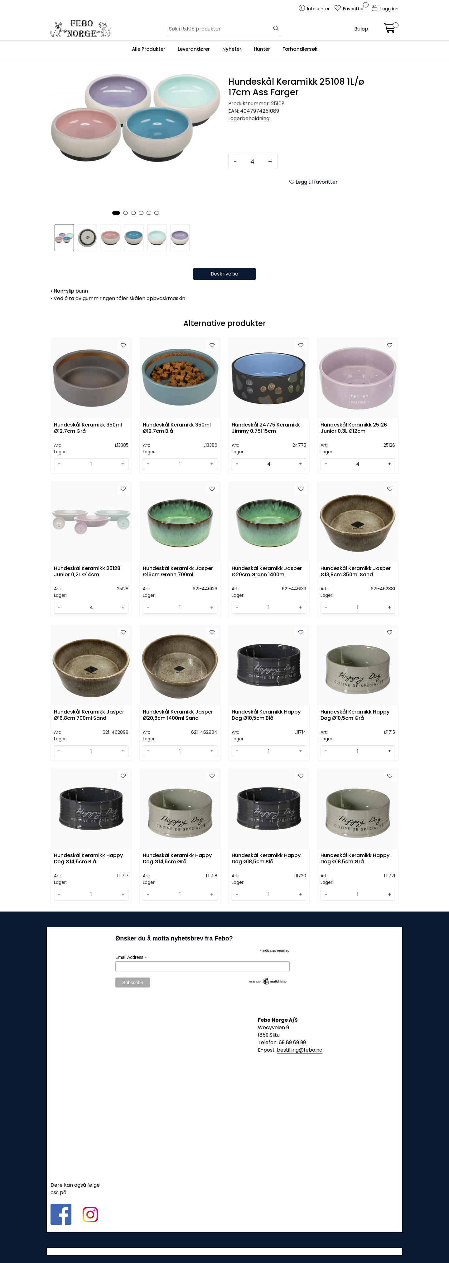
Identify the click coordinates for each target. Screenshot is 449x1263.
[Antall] (252, 161)
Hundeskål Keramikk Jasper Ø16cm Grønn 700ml (178, 571)
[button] (116, 213)
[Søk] (220, 29)
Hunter (262, 49)
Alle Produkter (148, 49)
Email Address (131, 957)
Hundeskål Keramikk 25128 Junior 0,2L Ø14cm (87, 571)
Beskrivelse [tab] (224, 273)
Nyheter (231, 49)
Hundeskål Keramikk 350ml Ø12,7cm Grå (88, 428)
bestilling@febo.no (299, 1049)
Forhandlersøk (299, 49)
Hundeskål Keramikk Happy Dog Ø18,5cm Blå (266, 858)
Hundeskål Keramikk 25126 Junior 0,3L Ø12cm (354, 428)
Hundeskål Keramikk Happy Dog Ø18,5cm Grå (355, 858)
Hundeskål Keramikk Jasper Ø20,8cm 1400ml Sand (178, 715)
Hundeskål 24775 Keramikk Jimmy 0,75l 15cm (266, 428)
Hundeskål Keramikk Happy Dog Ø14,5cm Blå (88, 858)
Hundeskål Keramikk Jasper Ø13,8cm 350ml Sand (356, 571)
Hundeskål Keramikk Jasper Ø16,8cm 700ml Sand (89, 715)
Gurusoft (224, 1251)
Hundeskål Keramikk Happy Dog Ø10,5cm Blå (266, 715)
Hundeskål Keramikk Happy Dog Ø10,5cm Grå (355, 715)
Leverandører (194, 49)
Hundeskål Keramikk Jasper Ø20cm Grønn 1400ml (267, 571)
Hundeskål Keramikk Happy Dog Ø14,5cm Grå (177, 858)
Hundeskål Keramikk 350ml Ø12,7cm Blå (177, 428)
